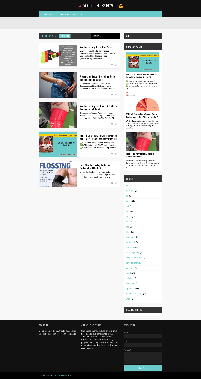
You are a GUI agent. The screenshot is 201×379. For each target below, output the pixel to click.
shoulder (130, 283)
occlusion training (134, 258)
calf (127, 206)
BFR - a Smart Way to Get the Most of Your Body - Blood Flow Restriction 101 (98, 137)
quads (129, 273)
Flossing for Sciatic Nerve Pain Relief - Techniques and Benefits (98, 78)
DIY (128, 211)
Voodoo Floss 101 (48, 14)
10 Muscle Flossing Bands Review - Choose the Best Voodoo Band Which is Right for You (142, 115)
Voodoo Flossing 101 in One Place (96, 47)
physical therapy (133, 263)
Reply (115, 64)
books (129, 201)
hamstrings (131, 222)
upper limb (77, 14)
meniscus (130, 247)
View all (64, 36)
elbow (129, 216)
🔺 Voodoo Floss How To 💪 (100, 5)
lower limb (64, 14)
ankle (128, 186)
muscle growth (132, 252)
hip (127, 227)
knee (128, 232)
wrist (128, 299)
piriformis (130, 268)
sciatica (129, 278)
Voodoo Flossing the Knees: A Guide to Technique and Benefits (98, 107)
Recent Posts (49, 36)
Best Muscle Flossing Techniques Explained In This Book (96, 166)
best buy (130, 191)
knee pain (130, 237)
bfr (127, 196)
